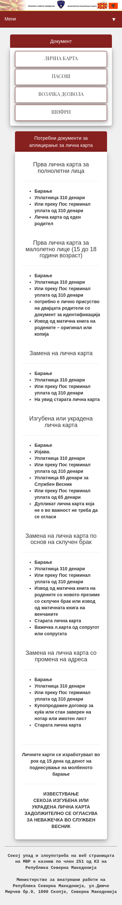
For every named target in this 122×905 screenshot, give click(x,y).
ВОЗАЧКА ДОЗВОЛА (61, 94)
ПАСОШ (61, 76)
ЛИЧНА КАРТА (61, 58)
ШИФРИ (61, 112)
